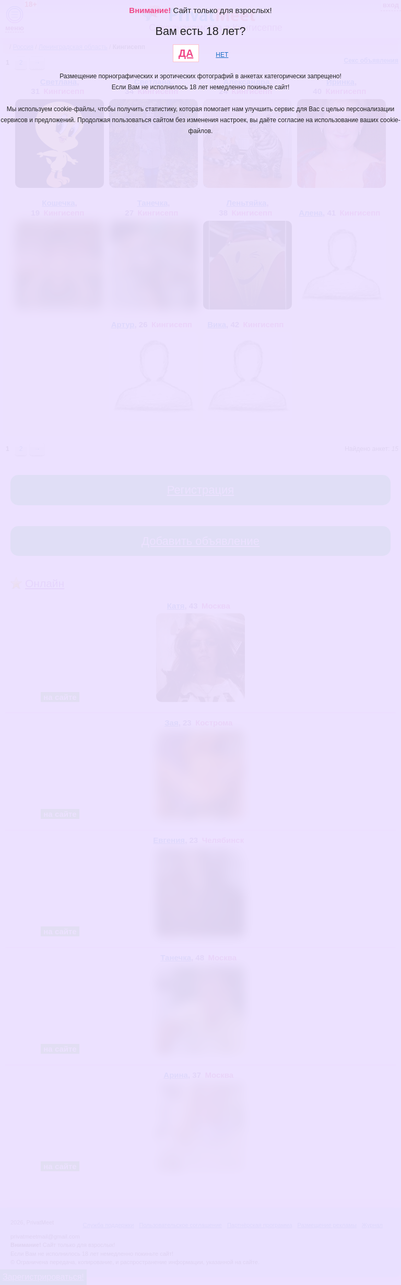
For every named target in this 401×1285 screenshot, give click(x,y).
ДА (186, 53)
